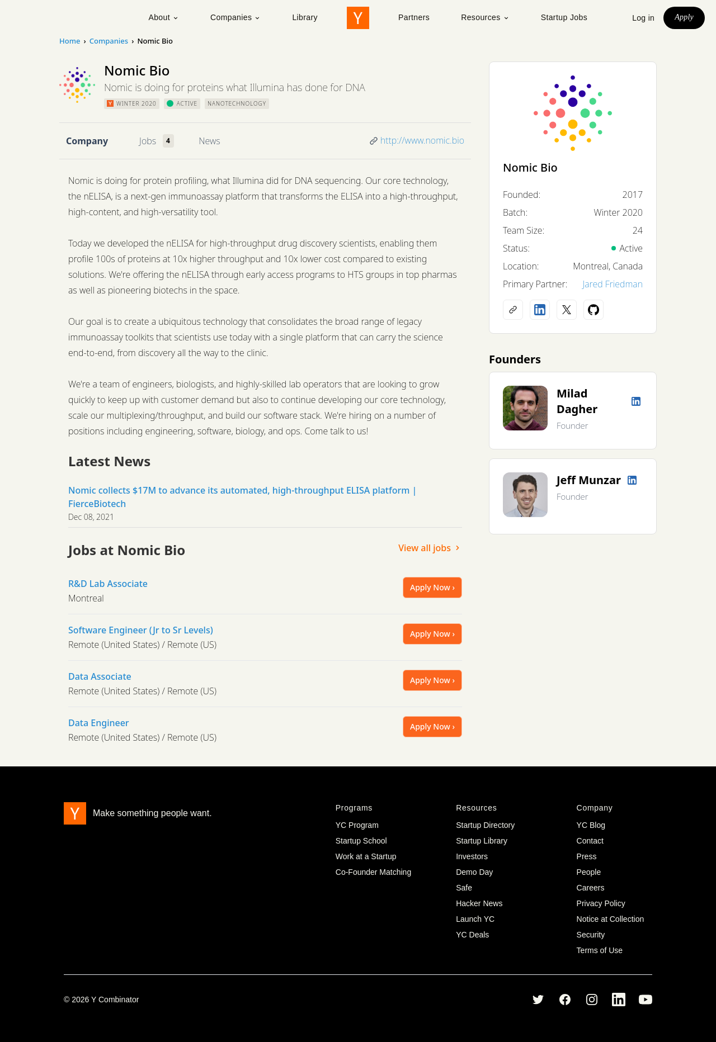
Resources (485, 17)
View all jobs (430, 548)
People (589, 872)
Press (587, 856)
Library (305, 17)
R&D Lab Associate (108, 583)
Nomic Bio (530, 167)
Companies (235, 17)
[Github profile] (593, 310)
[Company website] (513, 310)
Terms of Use (600, 950)
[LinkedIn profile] (540, 310)
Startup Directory (485, 825)
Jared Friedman (612, 284)
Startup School (361, 840)
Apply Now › (432, 587)
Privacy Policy (601, 903)
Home (69, 41)
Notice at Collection (610, 919)
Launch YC (475, 919)
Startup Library (481, 840)
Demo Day (474, 872)
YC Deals (472, 934)
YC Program (357, 825)
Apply (684, 17)
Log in (643, 17)
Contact (590, 840)
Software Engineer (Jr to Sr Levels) (140, 630)
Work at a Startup (366, 856)
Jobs (147, 141)
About (163, 17)
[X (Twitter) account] (567, 310)
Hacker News (479, 903)
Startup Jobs (564, 17)
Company (87, 141)
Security (591, 934)
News (209, 141)
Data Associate (99, 676)
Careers (591, 887)
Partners (414, 17)
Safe (464, 887)
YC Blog (591, 825)
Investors (472, 856)
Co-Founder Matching (373, 872)
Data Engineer (98, 723)
